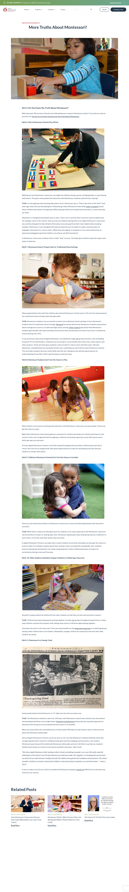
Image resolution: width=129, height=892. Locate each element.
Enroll (104, 9)
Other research (74, 327)
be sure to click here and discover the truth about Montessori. (56, 116)
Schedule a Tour (118, 9)
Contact (63, 9)
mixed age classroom (83, 628)
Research (59, 324)
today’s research (92, 206)
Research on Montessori (65, 721)
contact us (80, 769)
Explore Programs (116, 2)
